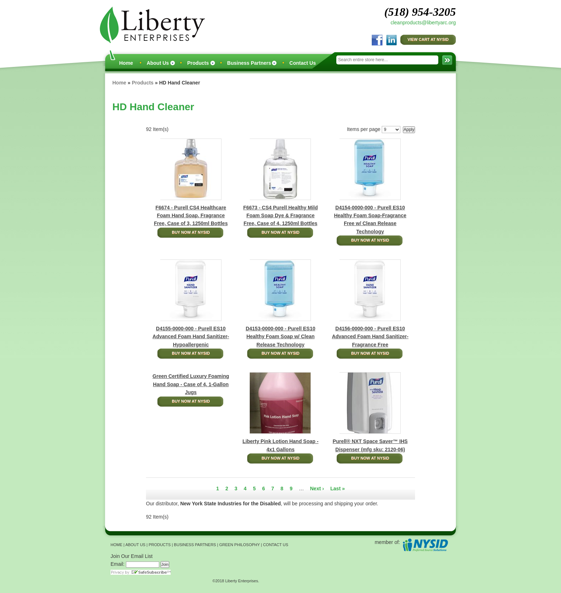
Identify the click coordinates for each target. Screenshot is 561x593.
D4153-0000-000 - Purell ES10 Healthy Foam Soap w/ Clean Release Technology (281, 336)
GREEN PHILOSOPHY (239, 545)
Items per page (363, 129)
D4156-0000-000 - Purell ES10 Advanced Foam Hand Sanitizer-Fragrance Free (370, 336)
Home (126, 63)
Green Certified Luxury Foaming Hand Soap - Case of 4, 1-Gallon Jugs (190, 384)
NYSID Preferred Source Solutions (425, 544)
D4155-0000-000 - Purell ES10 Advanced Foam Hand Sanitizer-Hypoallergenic (190, 336)
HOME (116, 545)
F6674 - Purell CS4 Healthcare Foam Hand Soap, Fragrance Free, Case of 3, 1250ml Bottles (191, 216)
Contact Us (302, 63)
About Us (158, 63)
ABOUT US (135, 545)
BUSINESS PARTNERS (195, 545)
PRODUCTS (159, 545)
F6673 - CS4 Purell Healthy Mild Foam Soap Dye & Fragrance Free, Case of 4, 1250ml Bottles (280, 216)
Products (198, 63)
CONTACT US (275, 545)
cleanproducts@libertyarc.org (423, 22)
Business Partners (249, 63)
